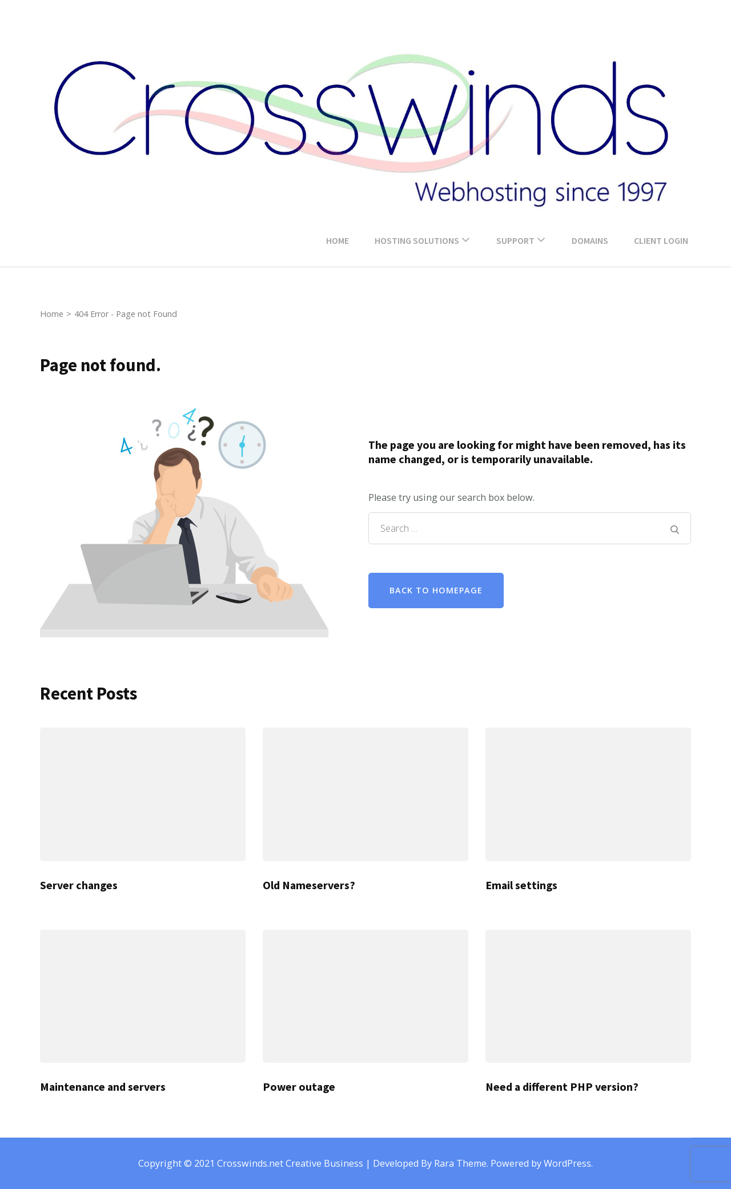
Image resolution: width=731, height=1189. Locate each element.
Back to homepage (436, 590)
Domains (590, 240)
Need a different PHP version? (561, 1087)
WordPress (567, 1163)
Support (515, 240)
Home (337, 240)
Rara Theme (460, 1163)
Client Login (661, 240)
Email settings (521, 885)
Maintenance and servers (103, 1087)
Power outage (299, 1087)
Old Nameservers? (309, 885)
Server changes (79, 885)
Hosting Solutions (417, 240)
